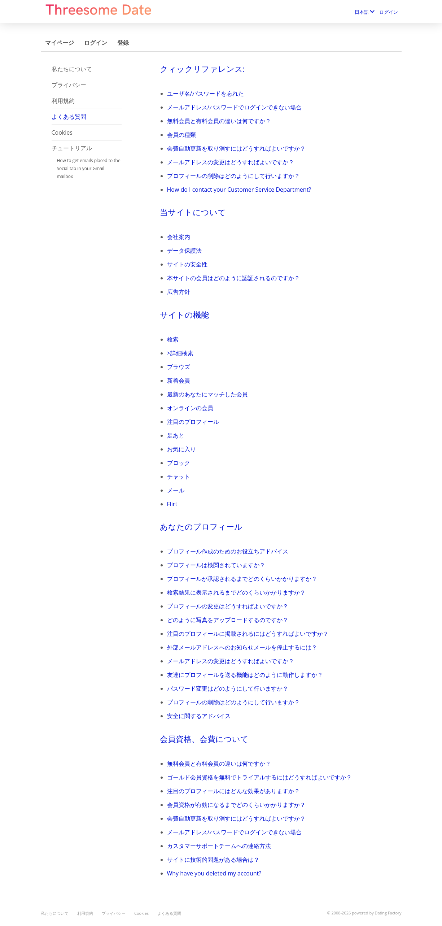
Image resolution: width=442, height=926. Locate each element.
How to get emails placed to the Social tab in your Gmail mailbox (89, 168)
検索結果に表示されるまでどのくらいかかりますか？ (236, 592)
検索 (173, 339)
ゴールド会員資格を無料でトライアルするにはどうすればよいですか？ (259, 777)
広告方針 (178, 292)
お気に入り (181, 449)
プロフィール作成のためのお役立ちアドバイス (227, 551)
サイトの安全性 (187, 264)
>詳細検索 (180, 353)
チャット (178, 477)
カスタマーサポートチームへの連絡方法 (219, 846)
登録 (123, 43)
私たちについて (72, 69)
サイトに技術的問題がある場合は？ (213, 860)
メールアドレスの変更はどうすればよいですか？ (230, 162)
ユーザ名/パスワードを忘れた (205, 93)
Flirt (172, 504)
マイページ (59, 43)
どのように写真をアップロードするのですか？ (227, 620)
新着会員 (178, 380)
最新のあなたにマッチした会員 (207, 394)
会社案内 (178, 237)
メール (175, 490)
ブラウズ (178, 367)
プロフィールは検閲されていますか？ (216, 565)
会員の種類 (181, 135)
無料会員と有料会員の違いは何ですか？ (219, 121)
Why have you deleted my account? (214, 873)
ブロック (178, 463)
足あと (175, 435)
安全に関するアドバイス (199, 716)
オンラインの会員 (190, 408)
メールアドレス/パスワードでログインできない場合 (234, 107)
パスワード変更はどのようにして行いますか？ (227, 688)
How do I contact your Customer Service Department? (239, 190)
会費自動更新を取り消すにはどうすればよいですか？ (236, 148)
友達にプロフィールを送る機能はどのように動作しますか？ (245, 675)
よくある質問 (69, 117)
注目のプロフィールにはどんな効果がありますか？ (233, 791)
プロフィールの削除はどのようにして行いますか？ (233, 176)
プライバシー (69, 85)
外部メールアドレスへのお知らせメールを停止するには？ (242, 647)
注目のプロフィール (193, 422)
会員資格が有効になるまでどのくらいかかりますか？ (236, 805)
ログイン (388, 12)
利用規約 (63, 101)
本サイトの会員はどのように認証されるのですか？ (233, 278)
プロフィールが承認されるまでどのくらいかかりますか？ (242, 579)
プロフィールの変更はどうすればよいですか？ (227, 606)
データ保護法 (184, 251)
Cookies (62, 132)
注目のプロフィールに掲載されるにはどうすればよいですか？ (248, 634)
